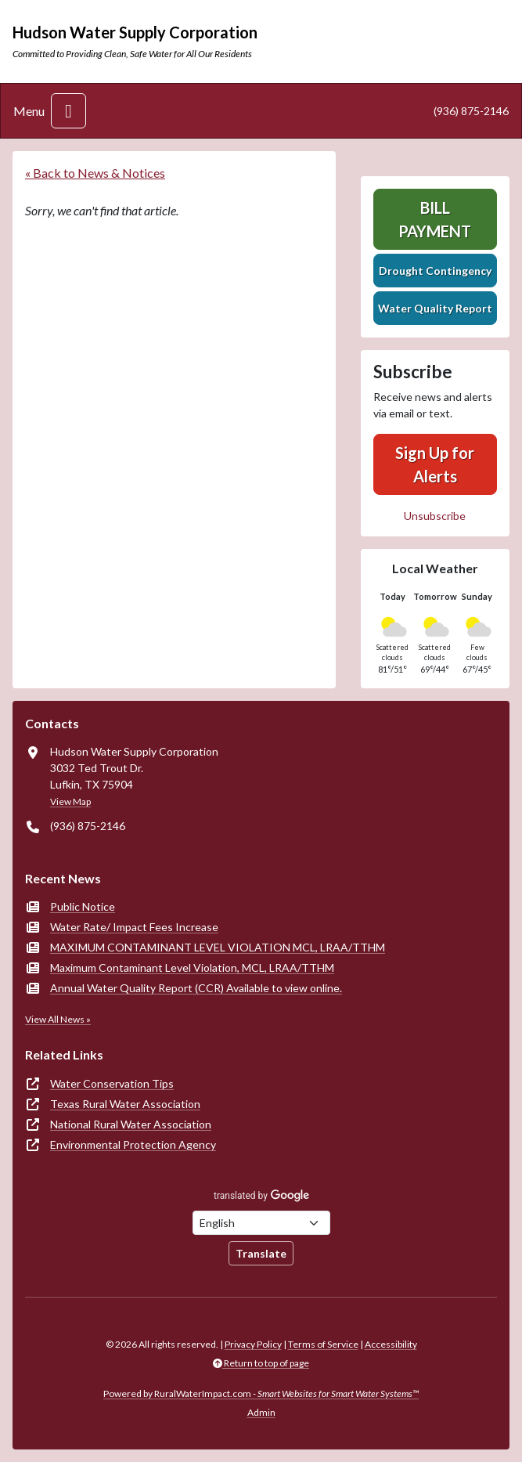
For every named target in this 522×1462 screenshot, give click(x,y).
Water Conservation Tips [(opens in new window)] (112, 1083)
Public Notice (82, 906)
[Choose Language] (261, 1223)
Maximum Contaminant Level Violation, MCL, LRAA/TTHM (192, 967)
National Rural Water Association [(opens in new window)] (130, 1124)
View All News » (58, 1019)
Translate (261, 1253)
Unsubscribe (435, 515)
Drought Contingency (435, 270)
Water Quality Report (435, 308)
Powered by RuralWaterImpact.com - (261, 1393)
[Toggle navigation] (68, 110)
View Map (70, 801)
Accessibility (391, 1344)
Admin (261, 1412)
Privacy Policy (253, 1344)
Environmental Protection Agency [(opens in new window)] (133, 1144)
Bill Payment (434, 219)
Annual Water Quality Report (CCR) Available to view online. (196, 988)
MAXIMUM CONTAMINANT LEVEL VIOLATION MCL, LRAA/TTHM (217, 947)
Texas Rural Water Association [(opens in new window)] (125, 1103)
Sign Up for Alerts (434, 464)
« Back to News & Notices (95, 172)
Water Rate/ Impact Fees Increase (134, 926)
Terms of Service (323, 1344)
